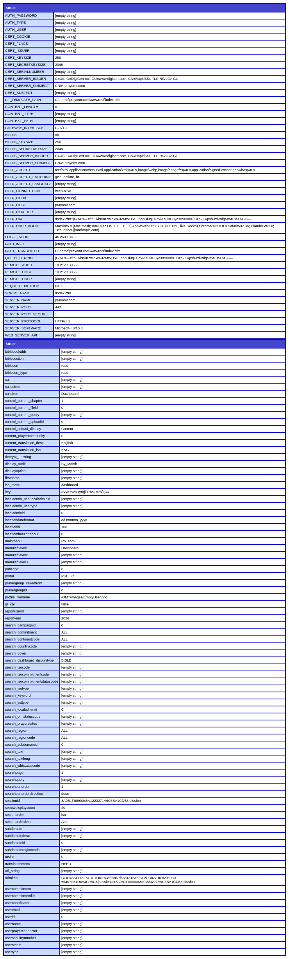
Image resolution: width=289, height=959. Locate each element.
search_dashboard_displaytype (29, 660)
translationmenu (17, 864)
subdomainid (15, 843)
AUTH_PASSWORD (21, 16)
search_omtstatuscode (23, 716)
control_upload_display (23, 429)
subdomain (13, 829)
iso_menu (12, 485)
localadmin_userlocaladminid (27, 499)
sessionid (12, 801)
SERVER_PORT (18, 307)
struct (11, 8)
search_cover (15, 653)
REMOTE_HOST (18, 272)
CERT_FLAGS (16, 44)
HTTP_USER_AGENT (22, 226)
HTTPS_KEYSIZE (19, 142)
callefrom (12, 394)
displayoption (15, 471)
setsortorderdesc (18, 822)
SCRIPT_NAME (17, 293)
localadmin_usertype (21, 506)
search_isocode (17, 667)
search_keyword (18, 695)
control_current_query (22, 415)
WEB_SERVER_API (21, 335)
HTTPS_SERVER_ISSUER (26, 156)
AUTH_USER (16, 30)
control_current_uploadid (24, 422)
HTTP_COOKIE (17, 198)
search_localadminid (21, 709)
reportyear (13, 618)
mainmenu (13, 541)
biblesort (11, 366)
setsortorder (14, 815)
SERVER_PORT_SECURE (26, 314)
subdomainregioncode (22, 850)
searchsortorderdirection (24, 794)
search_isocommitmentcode (27, 674)
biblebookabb (15, 352)
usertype (12, 952)
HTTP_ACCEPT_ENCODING (28, 177)
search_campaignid (20, 625)
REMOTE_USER (18, 279)
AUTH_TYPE (15, 23)
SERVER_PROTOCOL (23, 321)
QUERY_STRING (19, 258)
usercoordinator (17, 903)
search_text (14, 752)
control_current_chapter (23, 401)
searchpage (14, 773)
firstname (12, 478)
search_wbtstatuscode (22, 766)
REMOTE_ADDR (18, 265)
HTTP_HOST (15, 205)
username (13, 924)
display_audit (15, 464)
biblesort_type (16, 373)
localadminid (15, 513)
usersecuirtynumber (20, 938)
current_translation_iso (23, 450)
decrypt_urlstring (18, 457)
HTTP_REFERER (19, 212)
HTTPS (11, 135)
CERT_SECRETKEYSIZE (25, 65)
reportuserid (14, 611)
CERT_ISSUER (17, 51)
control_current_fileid (21, 408)
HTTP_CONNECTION (22, 191)
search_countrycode (21, 646)
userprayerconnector (21, 931)
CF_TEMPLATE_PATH (23, 100)
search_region (16, 731)
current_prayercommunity (25, 436)
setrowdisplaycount (20, 808)
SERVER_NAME (18, 300)
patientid (11, 569)
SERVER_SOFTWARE (23, 328)
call (8, 380)
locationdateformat (19, 520)
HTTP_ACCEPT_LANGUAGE (28, 184)
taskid (9, 857)
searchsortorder (17, 787)
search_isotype (17, 688)
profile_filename (17, 597)
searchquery (15, 780)
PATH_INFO (14, 244)
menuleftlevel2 (16, 555)
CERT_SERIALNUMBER (24, 72)
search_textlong (17, 759)
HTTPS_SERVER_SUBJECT (28, 163)
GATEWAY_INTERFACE (24, 128)
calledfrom (13, 387)
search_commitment (21, 632)
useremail (12, 910)
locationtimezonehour (22, 534)
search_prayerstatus (21, 723)
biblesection (14, 359)
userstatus (13, 945)
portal (9, 576)
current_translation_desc (24, 443)
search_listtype (17, 702)
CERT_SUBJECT (18, 93)
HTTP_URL (14, 219)
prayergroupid (16, 590)
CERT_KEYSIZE (18, 58)
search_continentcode (22, 639)
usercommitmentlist (20, 896)
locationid (12, 527)
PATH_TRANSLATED (22, 251)
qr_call (10, 604)
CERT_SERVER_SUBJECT (27, 86)
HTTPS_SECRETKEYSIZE (26, 149)
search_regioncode (20, 738)
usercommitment (18, 889)
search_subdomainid (21, 745)
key (8, 492)
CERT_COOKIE (17, 37)
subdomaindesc (17, 836)
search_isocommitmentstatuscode (31, 681)
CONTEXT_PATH (19, 121)
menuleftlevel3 (16, 562)
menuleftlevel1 (16, 548)
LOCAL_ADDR (17, 237)
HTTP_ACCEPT (17, 170)
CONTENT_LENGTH (21, 107)
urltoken (11, 878)
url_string (12, 871)
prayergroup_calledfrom (23, 583)
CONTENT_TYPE (19, 114)
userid (10, 917)
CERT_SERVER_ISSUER (25, 79)
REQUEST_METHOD (22, 286)
